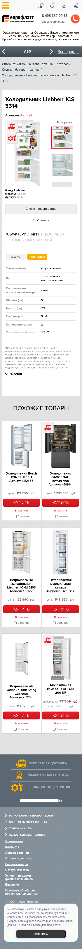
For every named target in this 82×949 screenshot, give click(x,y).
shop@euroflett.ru (53, 21)
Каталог (62, 64)
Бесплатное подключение (48, 787)
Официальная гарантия (48, 775)
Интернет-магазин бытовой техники (28, 64)
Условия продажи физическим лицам (19, 877)
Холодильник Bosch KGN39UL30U (21, 475)
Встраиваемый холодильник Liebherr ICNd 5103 (21, 583)
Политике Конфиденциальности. (41, 925)
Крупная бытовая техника (21, 70)
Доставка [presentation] (54, 234)
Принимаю (41, 934)
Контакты (12, 847)
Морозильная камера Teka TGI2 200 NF (60, 689)
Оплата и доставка (19, 858)
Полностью (37, 257)
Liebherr (31, 75)
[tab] (24, 234)
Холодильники (12, 75)
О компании (14, 841)
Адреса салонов (17, 853)
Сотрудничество (17, 870)
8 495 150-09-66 (55, 16)
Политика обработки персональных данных (21, 892)
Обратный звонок (75, 19)
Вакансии (12, 884)
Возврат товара (16, 864)
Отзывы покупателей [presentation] (30, 240)
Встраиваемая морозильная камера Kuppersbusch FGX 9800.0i (60, 587)
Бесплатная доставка (48, 763)
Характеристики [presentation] (22, 234)
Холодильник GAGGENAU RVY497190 (60, 477)
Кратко (15, 257)
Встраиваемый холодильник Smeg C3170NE (21, 690)
